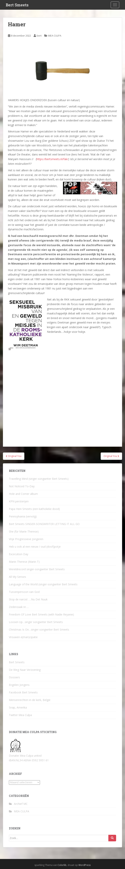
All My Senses (17, 577)
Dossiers (14, 677)
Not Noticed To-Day (22, 486)
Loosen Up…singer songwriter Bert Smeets (36, 622)
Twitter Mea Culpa (20, 715)
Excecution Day (18, 554)
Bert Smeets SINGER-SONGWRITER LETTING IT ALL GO (44, 524)
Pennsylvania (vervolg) (23, 516)
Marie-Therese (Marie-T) (24, 561)
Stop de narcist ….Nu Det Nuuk (28, 599)
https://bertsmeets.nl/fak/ (52, 159)
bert (39, 35)
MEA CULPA (54, 35)
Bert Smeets (17, 4)
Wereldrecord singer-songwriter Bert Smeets (37, 569)
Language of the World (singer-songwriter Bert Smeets (43, 584)
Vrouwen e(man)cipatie (23, 637)
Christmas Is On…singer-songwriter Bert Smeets (39, 629)
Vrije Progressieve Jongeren (26, 539)
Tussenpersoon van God (24, 592)
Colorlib (62, 865)
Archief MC (21, 804)
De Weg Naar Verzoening (25, 670)
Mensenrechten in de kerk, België (29, 700)
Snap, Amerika (18, 707)
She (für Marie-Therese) (24, 531)
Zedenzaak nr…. (19, 607)
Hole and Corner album (23, 494)
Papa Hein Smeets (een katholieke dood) (34, 509)
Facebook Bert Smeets (23, 692)
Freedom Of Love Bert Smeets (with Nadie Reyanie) (41, 614)
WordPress (84, 865)
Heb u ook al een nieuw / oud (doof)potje (35, 546)
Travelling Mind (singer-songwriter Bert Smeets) (39, 479)
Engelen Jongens (19, 685)
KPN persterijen (19, 501)
